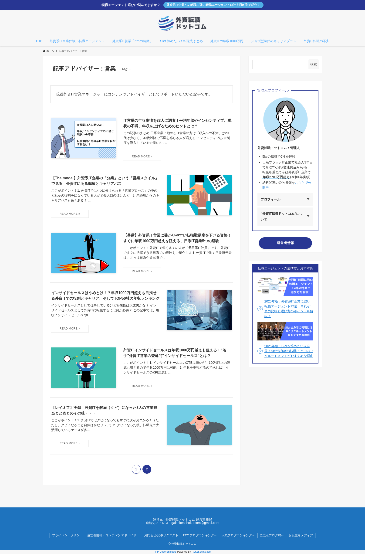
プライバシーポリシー (67, 535)
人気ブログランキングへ (238, 535)
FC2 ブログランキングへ (200, 535)
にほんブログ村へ (272, 535)
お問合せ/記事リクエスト (161, 535)
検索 (313, 64)
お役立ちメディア (301, 535)
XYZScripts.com (202, 551)
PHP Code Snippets (165, 551)
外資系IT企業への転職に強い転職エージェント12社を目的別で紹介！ (213, 5)
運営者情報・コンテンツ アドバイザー (113, 535)
